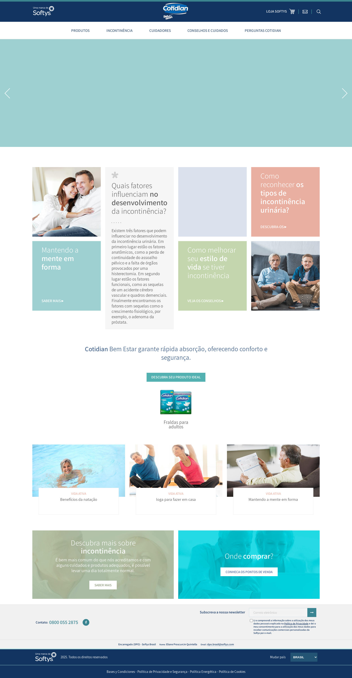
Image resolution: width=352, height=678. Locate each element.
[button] (7, 93)
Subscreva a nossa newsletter (222, 612)
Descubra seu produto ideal (176, 377)
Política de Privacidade (296, 623)
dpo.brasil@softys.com (220, 644)
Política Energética (203, 671)
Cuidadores (160, 30)
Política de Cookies (232, 671)
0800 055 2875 (63, 622)
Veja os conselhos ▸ (205, 300)
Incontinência (119, 30)
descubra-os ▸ (273, 226)
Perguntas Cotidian (263, 30)
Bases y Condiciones (121, 671)
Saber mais (103, 585)
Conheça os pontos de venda (249, 572)
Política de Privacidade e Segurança (162, 671)
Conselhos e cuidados (207, 30)
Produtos (80, 30)
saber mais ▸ (53, 300)
